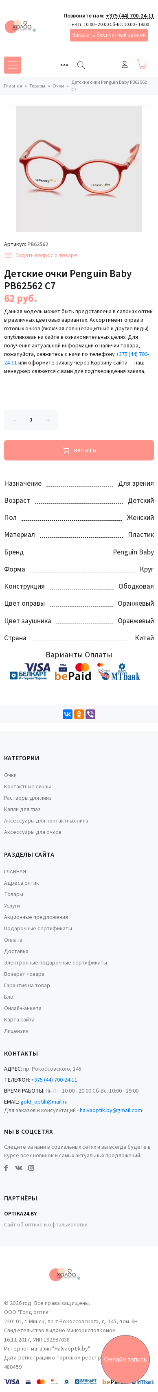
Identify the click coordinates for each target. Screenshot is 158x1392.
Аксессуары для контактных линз (46, 821)
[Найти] (81, 65)
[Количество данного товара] (31, 420)
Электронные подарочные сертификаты (55, 963)
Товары (13, 894)
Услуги (12, 906)
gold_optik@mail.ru (44, 1102)
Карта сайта (19, 1020)
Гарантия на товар (27, 986)
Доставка (16, 951)
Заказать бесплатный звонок (109, 35)
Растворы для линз (28, 798)
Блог (9, 997)
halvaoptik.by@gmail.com (111, 1110)
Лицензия (16, 1031)
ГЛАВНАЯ (15, 872)
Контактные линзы (27, 787)
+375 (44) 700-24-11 (130, 16)
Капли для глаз (22, 809)
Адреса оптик (21, 883)
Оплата (13, 940)
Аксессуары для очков (32, 832)
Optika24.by (20, 1214)
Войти (124, 64)
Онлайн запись (125, 1359)
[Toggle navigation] (64, 65)
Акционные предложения (36, 917)
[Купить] (79, 450)
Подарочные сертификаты (38, 929)
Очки (10, 775)
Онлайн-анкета (23, 1008)
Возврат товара (24, 974)
